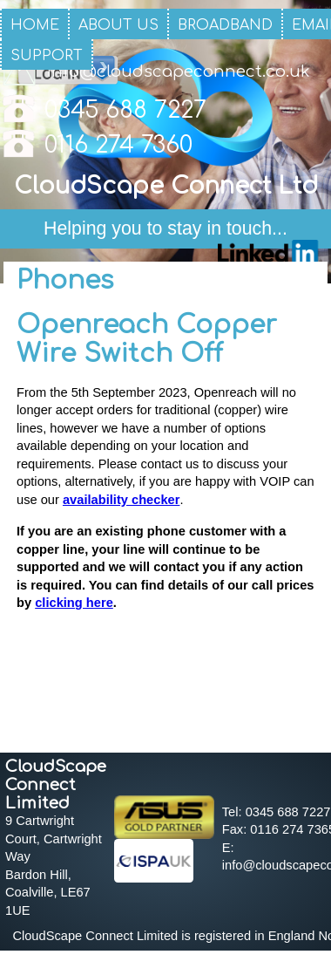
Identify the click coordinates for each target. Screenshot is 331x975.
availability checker (121, 500)
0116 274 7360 (118, 145)
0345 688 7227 (125, 110)
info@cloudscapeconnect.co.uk (178, 71)
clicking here (74, 603)
